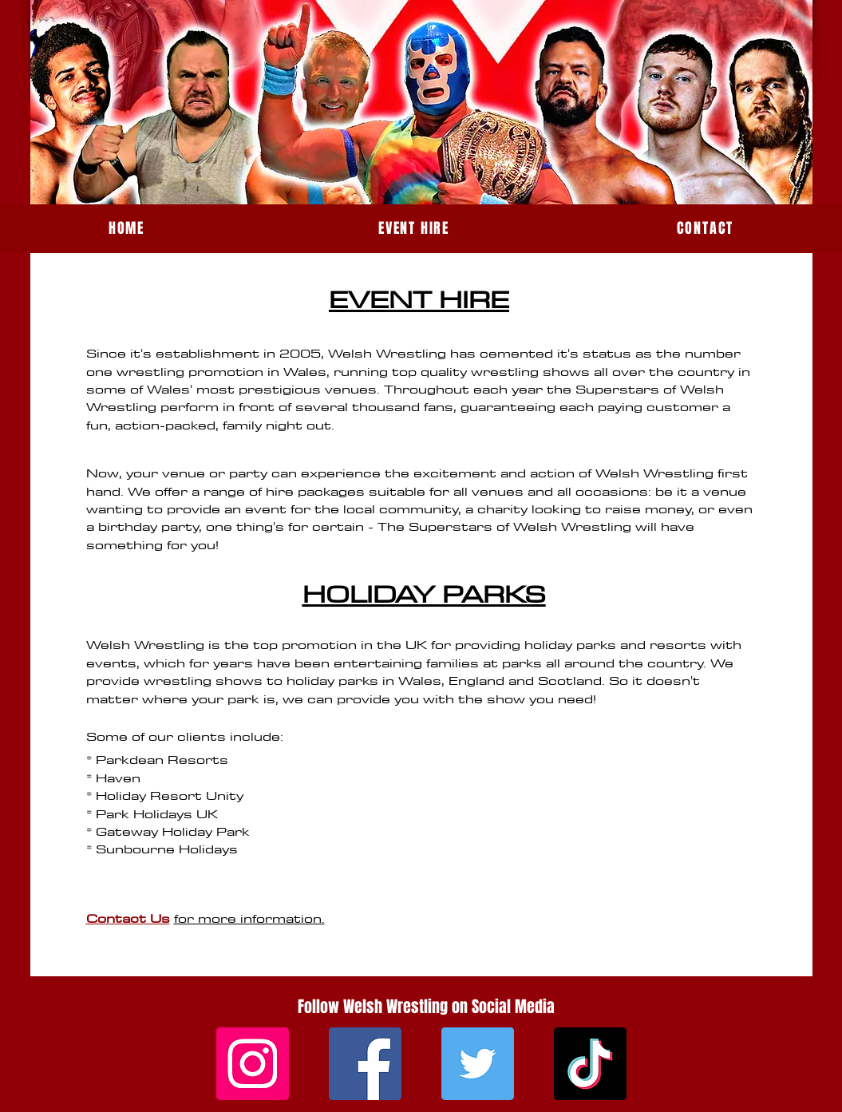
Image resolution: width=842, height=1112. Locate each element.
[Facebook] (365, 1063)
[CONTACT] (707, 228)
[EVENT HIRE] (415, 228)
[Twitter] (477, 1063)
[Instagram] (252, 1063)
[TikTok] (590, 1063)
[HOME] (128, 228)
